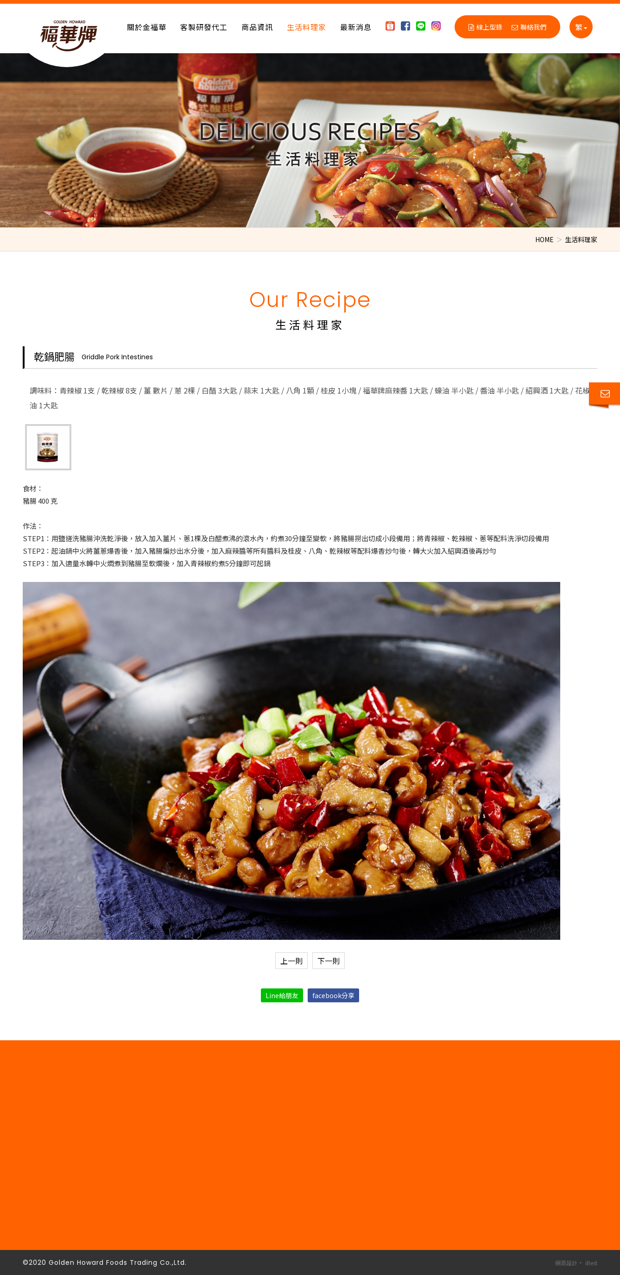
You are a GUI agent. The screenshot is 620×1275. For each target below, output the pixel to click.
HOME (544, 239)
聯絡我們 (529, 26)
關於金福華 (146, 26)
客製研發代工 (204, 26)
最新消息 (356, 26)
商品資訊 (257, 26)
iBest (591, 1263)
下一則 (328, 960)
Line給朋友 (282, 995)
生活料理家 (306, 26)
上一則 (291, 960)
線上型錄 (485, 26)
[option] (310, 140)
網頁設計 (566, 1263)
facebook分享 (333, 995)
